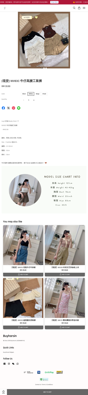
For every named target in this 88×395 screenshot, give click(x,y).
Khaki (44, 94)
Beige (37, 94)
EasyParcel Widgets (8, 352)
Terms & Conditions (47, 384)
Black (24, 94)
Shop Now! (55, 2)
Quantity (4, 99)
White (31, 94)
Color (3, 94)
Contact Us (38, 384)
